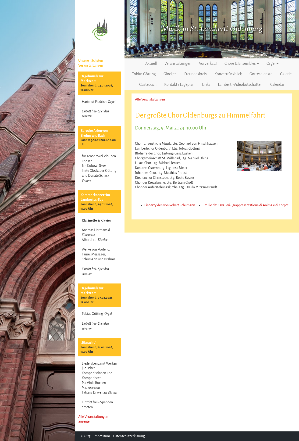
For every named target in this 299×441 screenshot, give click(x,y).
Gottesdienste (260, 74)
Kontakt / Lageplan (179, 84)
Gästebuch (148, 84)
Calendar (277, 84)
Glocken (170, 74)
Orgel (272, 63)
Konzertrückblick (228, 74)
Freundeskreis (195, 74)
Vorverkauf (208, 63)
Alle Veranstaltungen (150, 99)
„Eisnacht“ (88, 342)
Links (206, 84)
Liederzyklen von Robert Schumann (169, 205)
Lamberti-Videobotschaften (240, 84)
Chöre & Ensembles (241, 63)
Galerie (286, 74)
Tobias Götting (144, 74)
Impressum (102, 436)
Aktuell (151, 63)
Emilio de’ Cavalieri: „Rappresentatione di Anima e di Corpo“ (245, 205)
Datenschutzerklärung (129, 436)
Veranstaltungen (177, 63)
